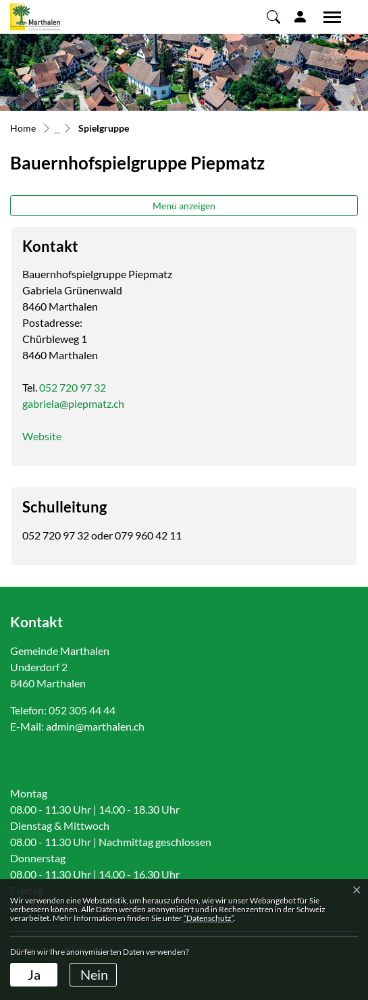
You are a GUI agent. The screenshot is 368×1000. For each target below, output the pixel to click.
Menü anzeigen (184, 205)
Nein (94, 974)
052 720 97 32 (72, 387)
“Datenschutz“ (209, 918)
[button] (273, 16)
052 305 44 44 (82, 710)
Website (48, 435)
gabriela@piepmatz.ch (73, 403)
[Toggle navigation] (327, 17)
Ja (34, 974)
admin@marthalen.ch (95, 726)
